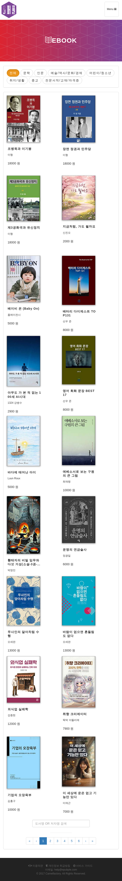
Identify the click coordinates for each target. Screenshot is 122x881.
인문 (40, 73)
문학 (26, 73)
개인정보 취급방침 (58, 865)
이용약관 (35, 865)
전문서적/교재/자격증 (62, 80)
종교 (35, 80)
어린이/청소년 (100, 73)
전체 (13, 73)
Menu (113, 10)
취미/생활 (17, 80)
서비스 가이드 (83, 865)
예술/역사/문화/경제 (67, 73)
